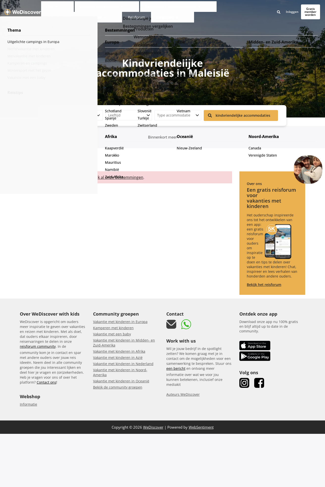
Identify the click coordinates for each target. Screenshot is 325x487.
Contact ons (46, 382)
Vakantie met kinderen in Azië (118, 357)
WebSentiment (201, 427)
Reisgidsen (244, 8)
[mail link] (171, 324)
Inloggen (273, 8)
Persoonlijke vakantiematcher (136, 8)
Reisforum (225, 8)
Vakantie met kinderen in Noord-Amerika (120, 372)
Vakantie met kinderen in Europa (120, 321)
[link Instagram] (244, 383)
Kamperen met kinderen (113, 327)
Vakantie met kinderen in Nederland (123, 363)
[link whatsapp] (186, 324)
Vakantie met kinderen (91, 8)
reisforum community (38, 346)
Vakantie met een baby (112, 334)
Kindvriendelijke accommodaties (188, 8)
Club (64, 8)
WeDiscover (153, 427)
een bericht (175, 368)
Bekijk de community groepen (117, 387)
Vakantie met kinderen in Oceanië (121, 381)
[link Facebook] (259, 383)
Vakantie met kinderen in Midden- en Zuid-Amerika (124, 343)
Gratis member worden (301, 8)
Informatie (28, 404)
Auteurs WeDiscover (183, 394)
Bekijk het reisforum (264, 284)
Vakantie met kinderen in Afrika (119, 351)
